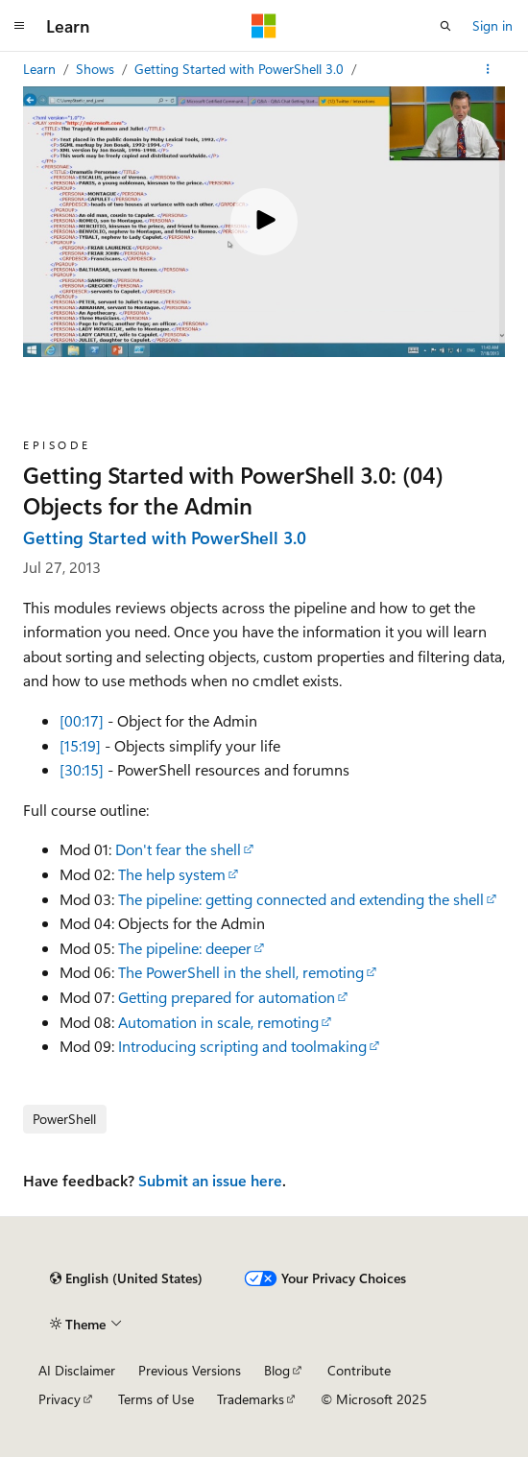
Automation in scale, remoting (218, 1022)
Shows (97, 69)
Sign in (492, 25)
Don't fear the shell (178, 849)
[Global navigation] (19, 26)
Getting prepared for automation (226, 997)
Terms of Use (156, 1399)
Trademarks (250, 1399)
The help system (172, 874)
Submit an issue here (210, 1180)
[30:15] (82, 769)
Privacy (59, 1399)
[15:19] (80, 745)
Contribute (359, 1370)
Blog (277, 1370)
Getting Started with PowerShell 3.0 (241, 69)
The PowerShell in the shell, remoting (241, 972)
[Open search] (445, 26)
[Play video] (264, 221)
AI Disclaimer (76, 1370)
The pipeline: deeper (185, 948)
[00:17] (82, 720)
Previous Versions (189, 1370)
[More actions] (488, 69)
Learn (41, 69)
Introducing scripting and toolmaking (242, 1046)
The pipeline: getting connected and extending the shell (301, 899)
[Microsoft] (264, 25)
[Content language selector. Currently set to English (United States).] (126, 1278)
